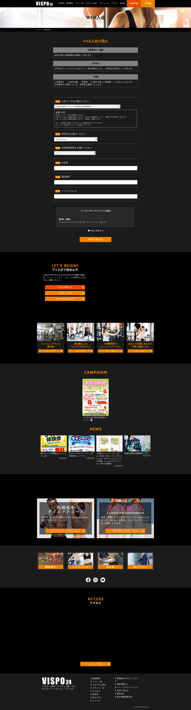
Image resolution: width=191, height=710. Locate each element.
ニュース (96, 701)
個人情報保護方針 (124, 697)
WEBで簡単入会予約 (65, 299)
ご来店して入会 (65, 293)
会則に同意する (96, 231)
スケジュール (104, 3)
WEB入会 (134, 3)
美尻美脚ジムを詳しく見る (125, 531)
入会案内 (61, 3)
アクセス (114, 3)
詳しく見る (50, 351)
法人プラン (97, 697)
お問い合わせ (123, 690)
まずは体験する (65, 287)
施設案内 (69, 3)
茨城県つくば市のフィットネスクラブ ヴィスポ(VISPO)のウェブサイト (44, 3)
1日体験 (147, 3)
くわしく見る (95, 664)
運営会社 (121, 694)
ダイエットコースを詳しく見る (65, 531)
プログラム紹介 (91, 3)
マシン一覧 (79, 3)
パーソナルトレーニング (127, 687)
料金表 (122, 3)
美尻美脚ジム (123, 684)
